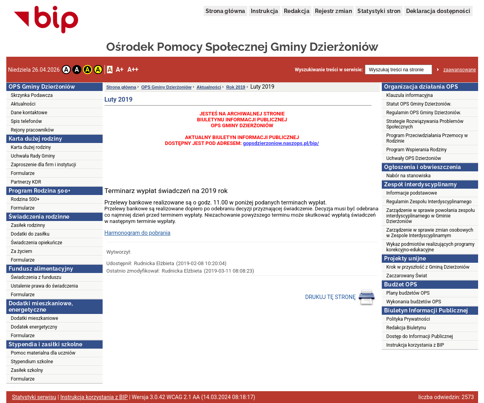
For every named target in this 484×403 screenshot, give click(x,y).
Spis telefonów (26, 121)
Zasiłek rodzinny (28, 225)
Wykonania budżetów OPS (413, 302)
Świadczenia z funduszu (36, 277)
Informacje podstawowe (411, 193)
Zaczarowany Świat (406, 276)
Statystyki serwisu (34, 397)
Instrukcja (264, 11)
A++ (132, 69)
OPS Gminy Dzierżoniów (166, 87)
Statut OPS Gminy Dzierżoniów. (419, 104)
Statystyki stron (378, 11)
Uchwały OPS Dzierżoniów (413, 158)
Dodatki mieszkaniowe (34, 318)
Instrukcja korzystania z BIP (415, 345)
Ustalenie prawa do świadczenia (44, 286)
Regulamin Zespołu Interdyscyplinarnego (429, 201)
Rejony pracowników (32, 130)
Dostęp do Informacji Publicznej (419, 336)
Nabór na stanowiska (408, 175)
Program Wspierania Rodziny (416, 149)
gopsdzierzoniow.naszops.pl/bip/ (281, 143)
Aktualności (23, 104)
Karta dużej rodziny (31, 147)
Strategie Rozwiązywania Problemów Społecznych (425, 124)
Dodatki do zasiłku (30, 234)
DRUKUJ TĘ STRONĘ (340, 297)
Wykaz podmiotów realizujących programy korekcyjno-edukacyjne (430, 247)
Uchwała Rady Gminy (33, 156)
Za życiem (21, 251)
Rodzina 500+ (25, 199)
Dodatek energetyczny (34, 327)
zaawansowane (460, 69)
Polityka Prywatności (408, 319)
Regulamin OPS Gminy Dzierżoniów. (423, 112)
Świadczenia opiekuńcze (37, 242)
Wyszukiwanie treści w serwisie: (329, 69)
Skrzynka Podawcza (32, 95)
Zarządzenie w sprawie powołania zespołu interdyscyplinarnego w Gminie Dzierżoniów (430, 216)
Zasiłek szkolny (27, 370)
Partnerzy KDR (26, 182)
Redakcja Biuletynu (406, 328)
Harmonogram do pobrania (138, 233)
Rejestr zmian (333, 11)
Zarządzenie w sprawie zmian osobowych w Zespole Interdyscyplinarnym (429, 232)
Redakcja (296, 11)
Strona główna (225, 11)
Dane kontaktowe (29, 112)
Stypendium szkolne (32, 361)
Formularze (23, 173)
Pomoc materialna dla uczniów (43, 353)
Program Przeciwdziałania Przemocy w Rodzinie (427, 138)
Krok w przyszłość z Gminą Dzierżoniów (427, 267)
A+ (119, 69)
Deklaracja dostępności (438, 11)
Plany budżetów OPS (408, 293)
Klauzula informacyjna (409, 95)
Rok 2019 (235, 87)
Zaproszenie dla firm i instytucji (43, 164)
